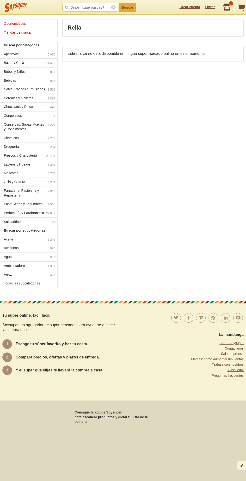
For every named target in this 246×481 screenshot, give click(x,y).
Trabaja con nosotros (228, 364)
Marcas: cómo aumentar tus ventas (217, 359)
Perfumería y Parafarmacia (29, 213)
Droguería (29, 147)
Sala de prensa (232, 354)
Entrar (210, 7)
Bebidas (29, 81)
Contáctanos (234, 348)
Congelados (29, 116)
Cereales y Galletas (29, 98)
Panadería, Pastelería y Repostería (29, 193)
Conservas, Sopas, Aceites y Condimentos (29, 127)
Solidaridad (29, 222)
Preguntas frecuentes (228, 375)
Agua (29, 257)
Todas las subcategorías (22, 283)
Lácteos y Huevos (29, 164)
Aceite (29, 239)
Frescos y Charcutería (29, 156)
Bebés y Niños (29, 72)
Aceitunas (29, 248)
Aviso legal (236, 370)
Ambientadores (29, 266)
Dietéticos (29, 138)
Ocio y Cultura (29, 182)
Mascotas (29, 173)
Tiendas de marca (17, 32)
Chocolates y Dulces (29, 107)
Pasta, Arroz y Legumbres (29, 204)
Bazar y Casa (29, 63)
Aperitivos (29, 54)
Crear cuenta (189, 7)
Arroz (29, 275)
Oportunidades (15, 23)
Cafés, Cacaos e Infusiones (29, 89)
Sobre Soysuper (232, 343)
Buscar (127, 7)
